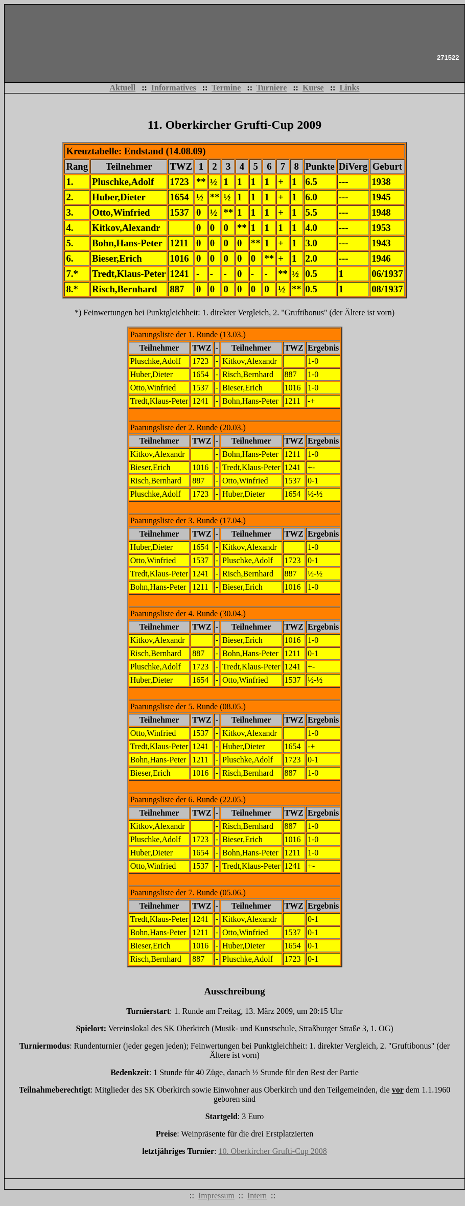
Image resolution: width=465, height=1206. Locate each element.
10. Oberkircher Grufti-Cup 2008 (272, 1151)
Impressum (216, 1195)
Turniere (272, 87)
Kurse (313, 87)
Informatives (173, 87)
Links (349, 87)
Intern (257, 1195)
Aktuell (122, 87)
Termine (226, 87)
